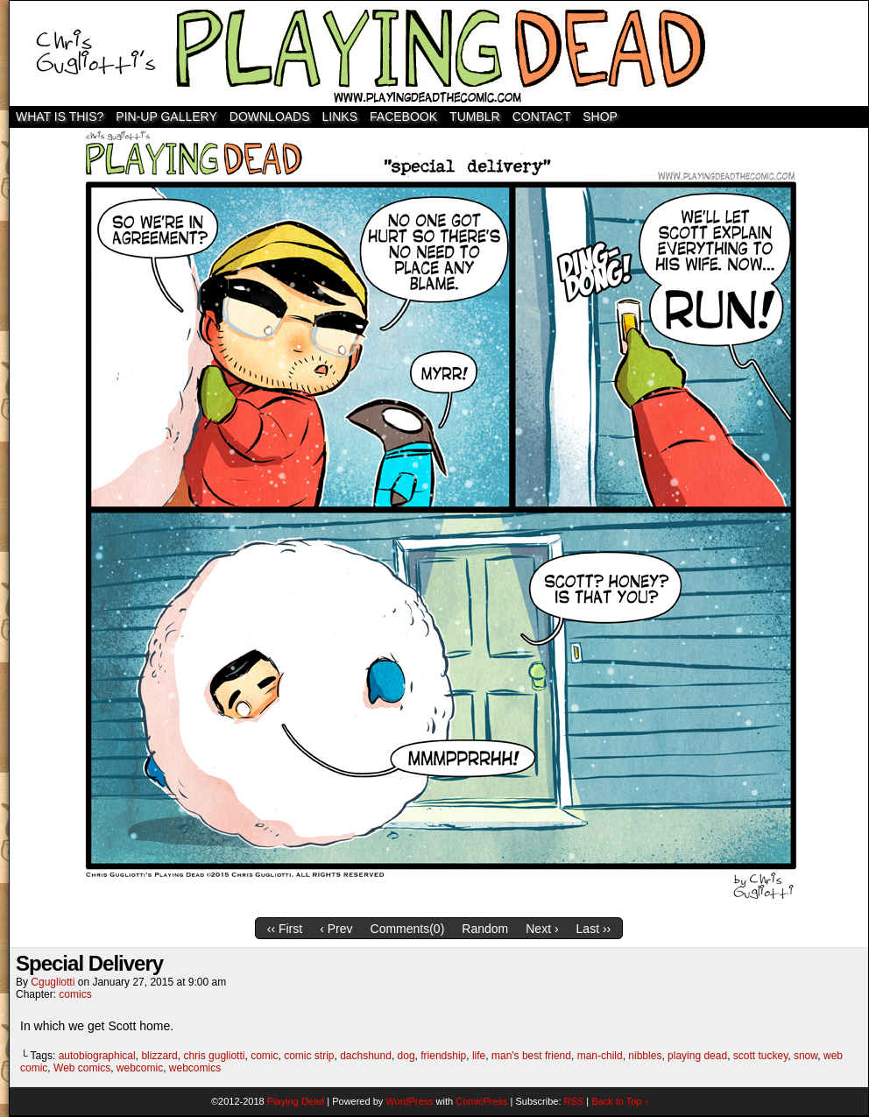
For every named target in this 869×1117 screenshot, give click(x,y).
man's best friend (531, 1056)
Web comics (81, 1068)
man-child (600, 1056)
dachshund (366, 1056)
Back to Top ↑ (620, 1101)
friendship (443, 1056)
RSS (574, 1101)
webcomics (195, 1068)
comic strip (309, 1056)
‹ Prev (336, 929)
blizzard (159, 1056)
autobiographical (97, 1056)
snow (805, 1056)
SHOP (600, 117)
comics (75, 994)
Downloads (270, 117)
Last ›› (593, 929)
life (478, 1056)
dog (406, 1056)
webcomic (140, 1068)
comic (264, 1056)
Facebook (403, 117)
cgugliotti (52, 982)
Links (339, 117)
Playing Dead (439, 53)
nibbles (644, 1056)
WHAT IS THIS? (59, 117)
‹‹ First (284, 929)
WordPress (409, 1101)
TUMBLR (474, 117)
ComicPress (481, 1101)
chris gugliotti (213, 1056)
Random (485, 929)
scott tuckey (760, 1056)
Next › (542, 929)
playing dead (697, 1056)
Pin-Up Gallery (166, 117)
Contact (541, 117)
